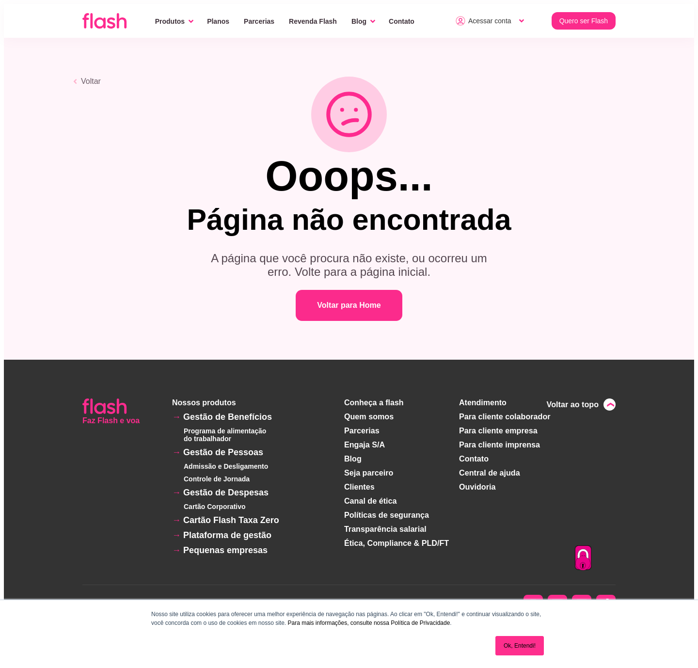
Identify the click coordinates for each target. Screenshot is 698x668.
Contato (401, 21)
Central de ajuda (490, 470)
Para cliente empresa (498, 430)
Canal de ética (371, 497)
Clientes (360, 484)
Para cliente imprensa (499, 443)
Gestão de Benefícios (227, 417)
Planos (218, 21)
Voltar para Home (349, 305)
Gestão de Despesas (226, 492)
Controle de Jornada (217, 479)
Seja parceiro (369, 470)
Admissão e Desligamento (226, 466)
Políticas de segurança (386, 511)
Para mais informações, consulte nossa (338, 623)
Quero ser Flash (583, 21)
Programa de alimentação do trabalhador (225, 435)
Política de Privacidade (420, 623)
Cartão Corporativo (215, 506)
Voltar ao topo (573, 404)
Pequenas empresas (225, 550)
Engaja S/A (365, 443)
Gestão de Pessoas (223, 452)
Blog (358, 21)
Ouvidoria (478, 484)
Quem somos (369, 416)
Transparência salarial (385, 525)
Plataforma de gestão (227, 535)
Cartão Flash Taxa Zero (231, 520)
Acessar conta (483, 21)
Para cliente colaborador (505, 416)
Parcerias (259, 21)
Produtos (170, 21)
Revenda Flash (313, 21)
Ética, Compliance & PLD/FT (396, 538)
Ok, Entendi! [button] (520, 645)
